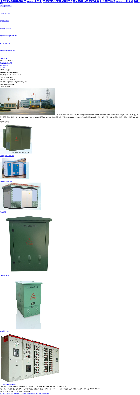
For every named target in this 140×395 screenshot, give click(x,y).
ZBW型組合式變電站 (6, 181)
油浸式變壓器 (4, 65)
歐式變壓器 (3, 212)
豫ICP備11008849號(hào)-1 (92, 389)
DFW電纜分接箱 (5, 275)
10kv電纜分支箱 (4, 331)
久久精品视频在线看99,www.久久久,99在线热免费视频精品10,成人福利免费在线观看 (24, 394)
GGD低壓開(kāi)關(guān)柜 (8, 384)
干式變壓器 (3, 67)
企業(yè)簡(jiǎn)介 (5, 13)
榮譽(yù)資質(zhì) (5, 43)
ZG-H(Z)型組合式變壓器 (7, 156)
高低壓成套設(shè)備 (6, 63)
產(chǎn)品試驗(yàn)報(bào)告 (9, 36)
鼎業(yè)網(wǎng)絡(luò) (76, 389)
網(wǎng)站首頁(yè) (6, 6)
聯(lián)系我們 (4, 58)
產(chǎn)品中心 (4, 21)
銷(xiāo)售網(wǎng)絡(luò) (7, 50)
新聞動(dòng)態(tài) (5, 28)
